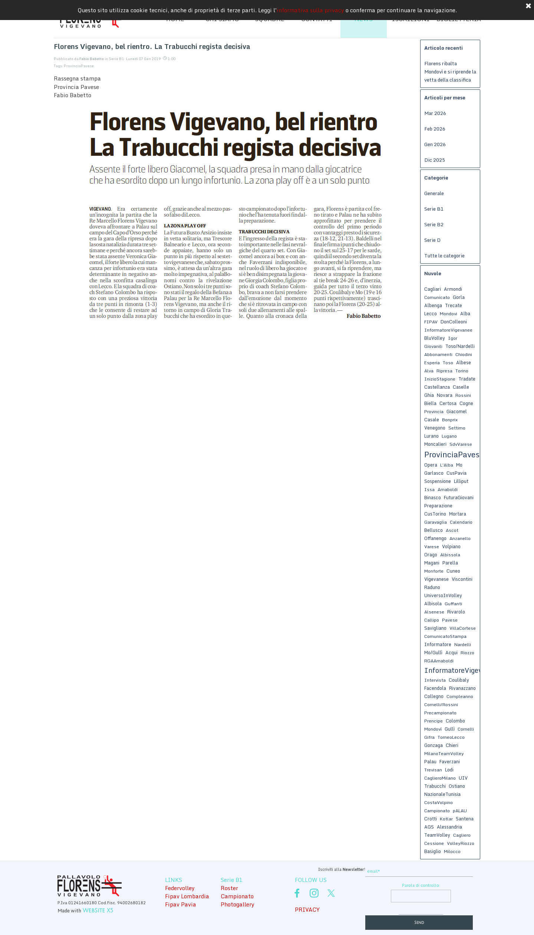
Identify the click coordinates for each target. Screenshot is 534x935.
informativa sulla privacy (310, 7)
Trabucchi (435, 786)
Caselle (461, 387)
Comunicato (437, 297)
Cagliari (432, 289)
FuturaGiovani (459, 497)
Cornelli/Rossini (441, 704)
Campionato (437, 810)
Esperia (432, 362)
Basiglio (432, 851)
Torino (461, 370)
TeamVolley (437, 835)
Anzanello (460, 538)
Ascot (452, 530)
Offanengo (435, 538)
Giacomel (456, 411)
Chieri (452, 745)
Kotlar (446, 818)
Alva (429, 370)
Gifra (429, 737)
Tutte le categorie (444, 255)
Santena (465, 818)
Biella (430, 403)
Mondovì (433, 728)
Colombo (455, 720)
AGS (429, 826)
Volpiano (451, 546)
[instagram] (314, 893)
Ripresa (444, 370)
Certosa (447, 403)
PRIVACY (307, 909)
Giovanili (433, 346)
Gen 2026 (435, 144)
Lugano (449, 435)
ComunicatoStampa (445, 636)
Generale (434, 193)
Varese (431, 546)
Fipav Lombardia (187, 896)
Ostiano (457, 786)
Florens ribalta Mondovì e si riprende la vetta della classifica (450, 71)
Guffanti (453, 603)
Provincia (434, 411)
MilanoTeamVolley (444, 753)
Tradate (466, 378)
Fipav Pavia (180, 904)
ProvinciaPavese (79, 66)
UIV (463, 777)
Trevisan (433, 769)
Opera (430, 464)
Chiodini (463, 354)
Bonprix (450, 419)
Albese (463, 362)
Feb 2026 (434, 129)
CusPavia (456, 473)
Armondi (453, 289)
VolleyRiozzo (460, 843)
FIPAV (431, 321)
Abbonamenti (438, 354)
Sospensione (437, 481)
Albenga (433, 305)
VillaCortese (462, 628)
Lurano (431, 435)
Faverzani (449, 761)
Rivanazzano (462, 688)
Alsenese (434, 611)
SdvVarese (460, 444)
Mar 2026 (435, 113)
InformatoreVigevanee (448, 329)
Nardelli (462, 644)
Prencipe (433, 720)
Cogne (466, 403)
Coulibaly (459, 680)
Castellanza (437, 387)
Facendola (435, 688)
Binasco (432, 497)
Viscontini (462, 579)
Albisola (433, 603)
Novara (444, 395)
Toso (448, 362)
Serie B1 (434, 209)
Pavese (450, 619)
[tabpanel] (309, 869)
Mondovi (448, 313)
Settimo (456, 427)
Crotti (430, 818)
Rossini (463, 395)
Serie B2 (434, 224)
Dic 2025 (434, 160)
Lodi (449, 769)
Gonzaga (433, 745)
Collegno (434, 696)
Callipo (431, 619)
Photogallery (237, 904)
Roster (229, 887)
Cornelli (466, 728)
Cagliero (462, 835)
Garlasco (434, 473)
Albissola (450, 554)
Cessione (434, 843)
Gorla (459, 297)
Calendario (461, 522)
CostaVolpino (438, 802)
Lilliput (461, 481)
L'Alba (446, 464)
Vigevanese (436, 579)
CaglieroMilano (440, 777)
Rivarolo (456, 611)
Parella (450, 562)
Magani (431, 562)
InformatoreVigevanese (462, 670)
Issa (429, 489)
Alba (465, 313)
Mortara (457, 513)
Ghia (429, 395)
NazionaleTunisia (442, 794)
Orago (430, 554)
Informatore (437, 644)
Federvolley (180, 887)
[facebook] (297, 893)
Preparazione (438, 505)
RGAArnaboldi (439, 660)
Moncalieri (435, 444)
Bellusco (433, 530)
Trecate (453, 305)
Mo (459, 464)
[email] (419, 871)
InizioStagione (439, 378)
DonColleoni (454, 321)
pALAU (460, 810)
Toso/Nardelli (460, 346)
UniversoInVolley (443, 595)
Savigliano (435, 628)
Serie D (432, 240)
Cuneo (453, 571)
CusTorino (435, 513)
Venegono (434, 427)
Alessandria (449, 826)
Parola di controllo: (421, 885)
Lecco (430, 313)
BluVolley (434, 338)
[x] (331, 893)
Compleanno (459, 696)
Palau (430, 761)
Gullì (450, 728)
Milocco (452, 851)
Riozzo (467, 652)
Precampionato (440, 712)
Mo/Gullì (433, 652)
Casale (431, 419)
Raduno (432, 587)
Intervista (435, 680)
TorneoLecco (451, 737)
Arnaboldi (448, 489)
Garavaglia (435, 522)
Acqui (451, 652)
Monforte (434, 571)
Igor (452, 338)
